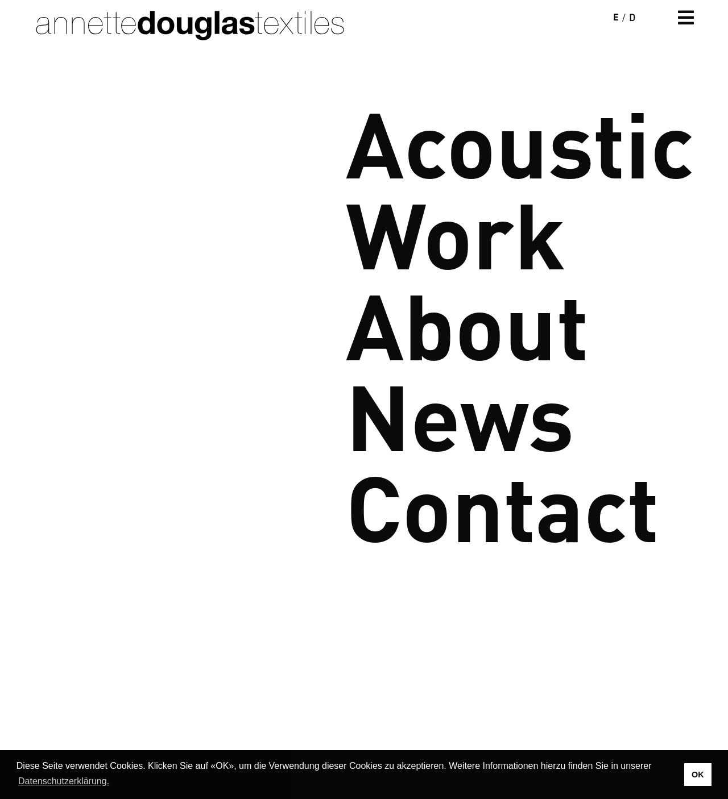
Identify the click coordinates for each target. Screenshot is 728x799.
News (460, 412)
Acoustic (520, 139)
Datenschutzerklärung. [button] (63, 781)
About (467, 321)
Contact (502, 503)
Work (455, 230)
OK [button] (698, 774)
